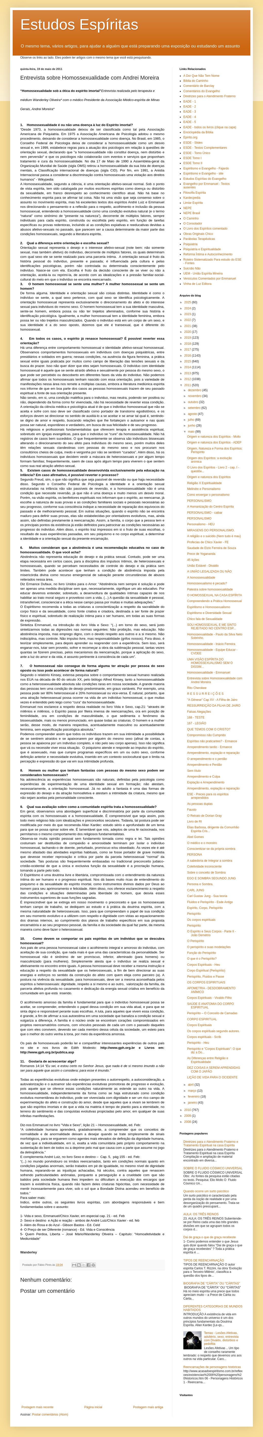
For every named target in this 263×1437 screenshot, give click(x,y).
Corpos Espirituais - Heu (203, 965)
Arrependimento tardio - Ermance (209, 747)
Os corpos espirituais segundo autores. (213, 1031)
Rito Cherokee (197, 688)
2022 (188, 320)
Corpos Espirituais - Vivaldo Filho (209, 998)
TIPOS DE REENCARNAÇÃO (203, 1260)
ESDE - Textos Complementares (205, 148)
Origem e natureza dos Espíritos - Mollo (213, 436)
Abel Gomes (195, 837)
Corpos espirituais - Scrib (204, 1037)
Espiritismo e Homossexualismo (208, 607)
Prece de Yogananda (201, 554)
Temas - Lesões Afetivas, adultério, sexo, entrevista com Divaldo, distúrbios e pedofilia (221, 1338)
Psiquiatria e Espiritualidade (202, 249)
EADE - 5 (189, 122)
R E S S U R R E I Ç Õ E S (205, 694)
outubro (193, 402)
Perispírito (194, 913)
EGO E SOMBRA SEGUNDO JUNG (211, 878)
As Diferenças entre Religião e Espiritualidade (207, 1059)
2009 (188, 1116)
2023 (188, 314)
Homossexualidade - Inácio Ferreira (211, 644)
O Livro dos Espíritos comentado (205, 228)
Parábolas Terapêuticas (199, 239)
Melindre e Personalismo (204, 489)
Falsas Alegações (199, 711)
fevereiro (194, 1096)
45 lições (193, 560)
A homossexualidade (201, 577)
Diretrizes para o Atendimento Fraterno (209, 96)
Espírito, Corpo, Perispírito (205, 908)
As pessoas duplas (200, 804)
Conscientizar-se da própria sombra (211, 849)
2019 (188, 337)
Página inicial (93, 1407)
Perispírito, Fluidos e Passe (205, 976)
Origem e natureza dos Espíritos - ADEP (214, 442)
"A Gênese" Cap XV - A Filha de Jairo (212, 700)
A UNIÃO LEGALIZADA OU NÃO (209, 571)
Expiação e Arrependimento (205, 782)
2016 (188, 355)
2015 (188, 361)
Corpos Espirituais (199, 1025)
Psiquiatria (190, 244)
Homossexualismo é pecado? (207, 583)
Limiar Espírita (193, 203)
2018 (188, 343)
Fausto (191, 809)
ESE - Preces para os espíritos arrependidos (208, 796)
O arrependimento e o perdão (207, 759)
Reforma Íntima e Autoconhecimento (207, 254)
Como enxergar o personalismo (208, 495)
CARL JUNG (195, 890)
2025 (188, 302)
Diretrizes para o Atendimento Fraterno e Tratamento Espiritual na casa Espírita (210, 1143)
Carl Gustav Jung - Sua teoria (207, 896)
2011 (188, 385)
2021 (188, 326)
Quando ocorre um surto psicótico (206, 1191)
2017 (188, 349)
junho (192, 425)
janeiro (193, 1102)
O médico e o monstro (202, 843)
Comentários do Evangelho (201, 91)
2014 (188, 367)
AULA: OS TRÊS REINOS (201, 1214)
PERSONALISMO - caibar (204, 512)
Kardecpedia (191, 198)
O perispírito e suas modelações (209, 947)
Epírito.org (190, 137)
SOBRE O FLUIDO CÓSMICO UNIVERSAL (213, 1168)
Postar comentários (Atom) (50, 1414)
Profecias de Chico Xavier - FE (208, 542)
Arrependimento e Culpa (203, 776)
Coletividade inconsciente (204, 866)
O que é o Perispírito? (202, 958)
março (192, 1091)
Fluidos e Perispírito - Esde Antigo (210, 902)
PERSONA (194, 854)
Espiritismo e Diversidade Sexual (209, 613)
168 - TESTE (196, 717)
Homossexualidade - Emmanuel (208, 672)
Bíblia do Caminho (195, 81)
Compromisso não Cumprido (206, 735)
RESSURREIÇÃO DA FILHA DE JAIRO (213, 705)
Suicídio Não (192, 268)
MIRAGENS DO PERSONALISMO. (211, 530)
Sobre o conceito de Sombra (206, 872)
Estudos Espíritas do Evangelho (204, 179)
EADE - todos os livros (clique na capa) (209, 127)
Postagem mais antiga (148, 1407)
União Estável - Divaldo (203, 565)
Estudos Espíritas (79, 24)
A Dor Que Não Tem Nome (201, 76)
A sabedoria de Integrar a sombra (209, 860)
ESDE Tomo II (192, 163)
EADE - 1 (189, 101)
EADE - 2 (189, 106)
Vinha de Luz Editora (197, 284)
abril (191, 1084)
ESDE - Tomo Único (196, 153)
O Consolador (192, 223)
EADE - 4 (189, 117)
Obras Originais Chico (198, 234)
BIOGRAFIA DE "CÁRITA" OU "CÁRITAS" (211, 1283)
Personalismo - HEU (201, 524)
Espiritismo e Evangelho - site (203, 173)
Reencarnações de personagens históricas (212, 1367)
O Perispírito (195, 941)
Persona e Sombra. (200, 884)
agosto (193, 414)
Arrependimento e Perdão (204, 764)
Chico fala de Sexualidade (204, 619)
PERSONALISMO (199, 501)
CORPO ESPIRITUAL (202, 1019)
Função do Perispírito (201, 953)
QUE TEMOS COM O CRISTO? (208, 729)
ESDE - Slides (193, 142)
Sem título (194, 771)
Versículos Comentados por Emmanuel (209, 278)
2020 (188, 332)
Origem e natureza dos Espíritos (209, 477)
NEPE (187, 208)
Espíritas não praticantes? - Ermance (212, 741)
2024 (188, 308)
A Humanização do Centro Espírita (210, 506)
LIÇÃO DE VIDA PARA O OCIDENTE (212, 1077)
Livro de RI (194, 821)
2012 (188, 379)
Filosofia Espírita (194, 192)
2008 (188, 1122)
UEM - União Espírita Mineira (203, 273)
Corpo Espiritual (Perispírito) (206, 970)
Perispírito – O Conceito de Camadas (212, 1013)
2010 (188, 1110)
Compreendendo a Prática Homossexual (214, 601)
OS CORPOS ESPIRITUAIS (206, 982)
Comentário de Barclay (198, 86)
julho (191, 420)
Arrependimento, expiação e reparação (213, 753)
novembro (195, 396)
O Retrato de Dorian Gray (204, 815)
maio (191, 431)
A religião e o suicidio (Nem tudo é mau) (214, 536)
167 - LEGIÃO (196, 723)
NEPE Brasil (191, 213)
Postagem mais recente (37, 1407)
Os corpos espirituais (201, 920)
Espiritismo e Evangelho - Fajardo (206, 168)
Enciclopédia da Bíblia (198, 132)
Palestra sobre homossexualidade (210, 589)
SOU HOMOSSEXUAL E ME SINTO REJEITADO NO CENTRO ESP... (211, 626)
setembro (194, 408)
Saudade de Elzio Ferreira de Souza (211, 548)
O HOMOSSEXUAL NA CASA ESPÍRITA (214, 595)
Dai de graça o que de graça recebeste (209, 1237)
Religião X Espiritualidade (204, 483)
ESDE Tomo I (192, 158)
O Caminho (191, 218)
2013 (188, 373)
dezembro (195, 390)
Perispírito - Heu (198, 1043)
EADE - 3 (189, 111)
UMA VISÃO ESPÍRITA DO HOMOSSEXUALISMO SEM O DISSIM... (210, 663)
